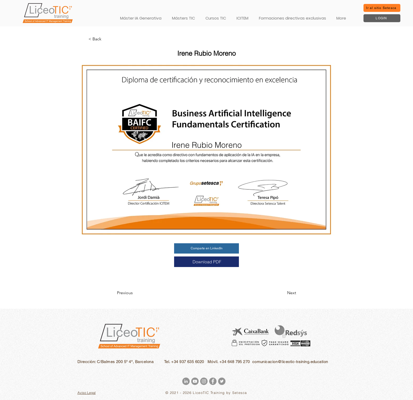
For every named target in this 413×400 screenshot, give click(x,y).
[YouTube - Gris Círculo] (195, 381)
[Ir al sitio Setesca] (381, 8)
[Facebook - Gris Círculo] (213, 381)
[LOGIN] (381, 18)
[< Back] (105, 39)
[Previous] (134, 293)
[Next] (283, 293)
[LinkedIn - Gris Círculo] (186, 381)
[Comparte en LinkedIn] (206, 248)
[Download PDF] (206, 261)
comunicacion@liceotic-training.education (290, 361)
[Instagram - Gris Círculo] (204, 381)
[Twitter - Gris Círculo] (221, 381)
